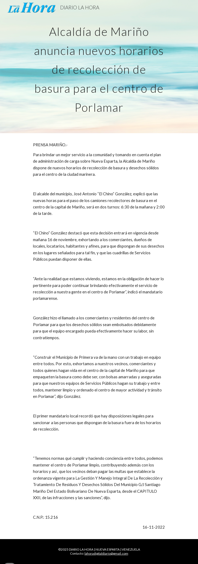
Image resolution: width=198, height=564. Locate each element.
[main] (99, 66)
